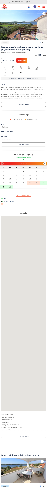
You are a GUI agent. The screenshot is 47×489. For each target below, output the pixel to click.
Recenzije (35, 78)
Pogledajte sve (24, 104)
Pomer (44, 43)
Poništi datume (24, 195)
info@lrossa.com (33, 2)
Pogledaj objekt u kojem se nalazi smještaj (13, 53)
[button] (23, 38)
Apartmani (5, 43)
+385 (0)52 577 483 (17, 2)
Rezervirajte (22, 60)
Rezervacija (21, 78)
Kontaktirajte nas (8, 60)
